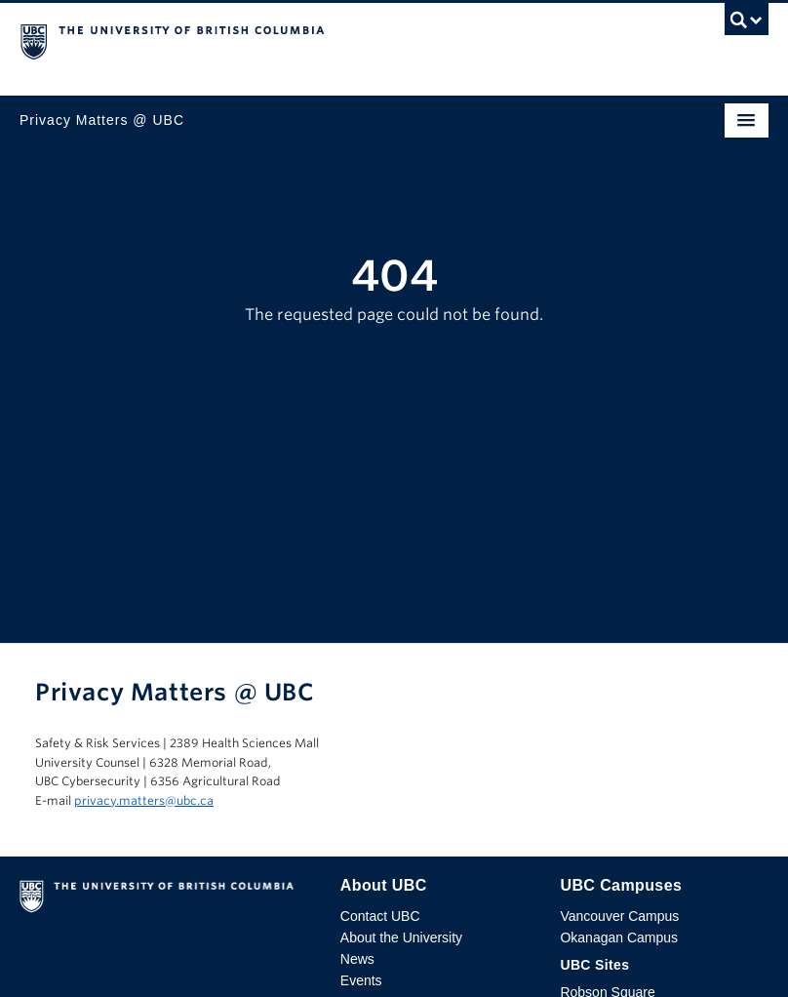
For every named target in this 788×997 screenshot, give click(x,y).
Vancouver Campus (619, 916)
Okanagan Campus (619, 937)
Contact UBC (380, 916)
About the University (401, 937)
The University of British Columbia (282, 40)
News (357, 959)
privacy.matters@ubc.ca (144, 800)
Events (361, 980)
